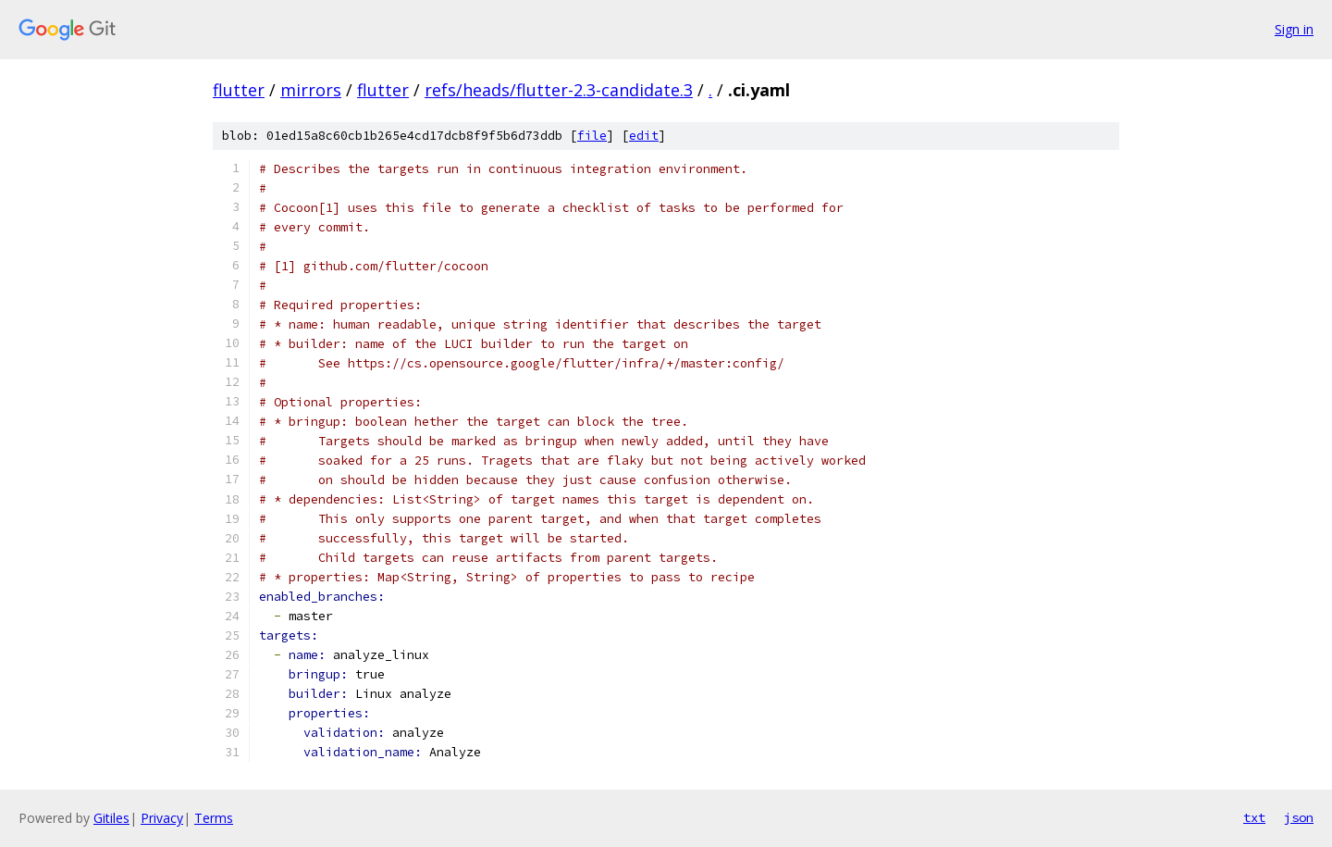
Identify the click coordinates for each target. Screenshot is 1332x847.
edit (644, 135)
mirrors (310, 90)
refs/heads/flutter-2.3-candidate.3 (559, 90)
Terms (213, 818)
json (1299, 817)
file (592, 135)
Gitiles (111, 818)
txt (1254, 817)
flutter (239, 90)
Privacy (162, 818)
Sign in (1294, 29)
